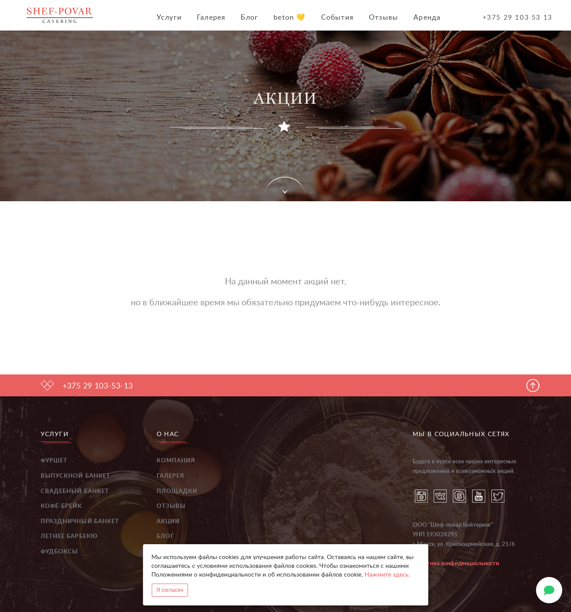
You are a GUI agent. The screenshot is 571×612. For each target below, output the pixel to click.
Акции (168, 522)
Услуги (169, 17)
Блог (249, 17)
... (43, 567)
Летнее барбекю (69, 536)
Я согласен (169, 590)
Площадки (177, 491)
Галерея (211, 17)
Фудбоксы (59, 552)
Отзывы (383, 17)
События (337, 17)
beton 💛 (289, 17)
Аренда (427, 17)
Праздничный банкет (80, 522)
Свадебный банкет (75, 491)
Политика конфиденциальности (456, 564)
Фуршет (54, 461)
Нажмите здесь (386, 575)
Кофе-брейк (61, 506)
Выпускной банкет (76, 476)
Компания (176, 461)
